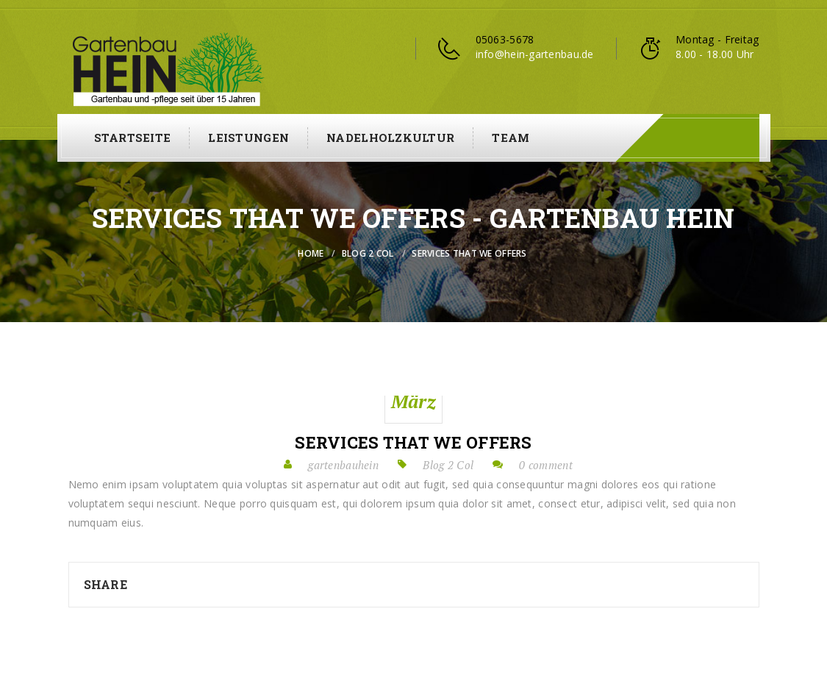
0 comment (546, 464)
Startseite (132, 137)
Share (105, 584)
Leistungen (248, 137)
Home (310, 253)
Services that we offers (413, 442)
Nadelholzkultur (390, 137)
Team (510, 137)
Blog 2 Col (368, 253)
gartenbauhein (343, 464)
